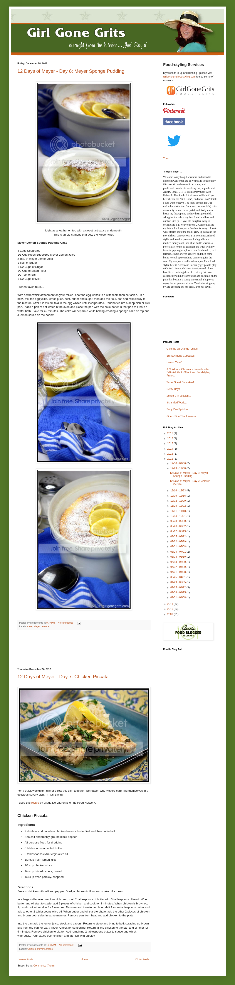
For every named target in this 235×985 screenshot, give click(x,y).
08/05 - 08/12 (178, 536)
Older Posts (142, 959)
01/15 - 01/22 (178, 587)
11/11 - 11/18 (178, 511)
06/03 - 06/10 (178, 556)
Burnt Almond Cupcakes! (180, 355)
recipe (35, 802)
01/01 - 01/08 (178, 597)
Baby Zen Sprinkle (177, 409)
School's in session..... (179, 395)
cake (29, 626)
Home (84, 959)
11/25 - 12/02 (178, 505)
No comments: (66, 622)
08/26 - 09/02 (178, 526)
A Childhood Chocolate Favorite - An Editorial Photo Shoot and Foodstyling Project (188, 372)
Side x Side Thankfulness (181, 416)
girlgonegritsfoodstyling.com (179, 76)
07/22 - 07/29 (178, 541)
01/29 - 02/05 (178, 582)
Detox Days (173, 389)
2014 (170, 448)
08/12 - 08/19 (178, 531)
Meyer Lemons (41, 626)
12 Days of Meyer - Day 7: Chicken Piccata (63, 676)
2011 (170, 604)
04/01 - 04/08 (178, 571)
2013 (170, 453)
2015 (170, 443)
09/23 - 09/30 (178, 521)
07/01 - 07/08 (178, 546)
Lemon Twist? (174, 362)
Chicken (31, 949)
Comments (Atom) (43, 965)
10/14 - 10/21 (178, 516)
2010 (170, 609)
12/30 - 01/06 (178, 463)
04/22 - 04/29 (178, 566)
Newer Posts (25, 959)
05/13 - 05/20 (178, 561)
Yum (165, 158)
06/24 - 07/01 (178, 551)
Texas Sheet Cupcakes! (180, 382)
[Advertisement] (84, 649)
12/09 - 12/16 (178, 495)
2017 (170, 433)
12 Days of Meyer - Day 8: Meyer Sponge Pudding (70, 71)
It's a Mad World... (176, 402)
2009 (170, 614)
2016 (170, 438)
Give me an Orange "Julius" (182, 348)
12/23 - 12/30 (178, 468)
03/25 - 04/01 (178, 577)
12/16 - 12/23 (178, 490)
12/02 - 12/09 (178, 500)
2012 (170, 458)
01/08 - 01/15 (178, 592)
